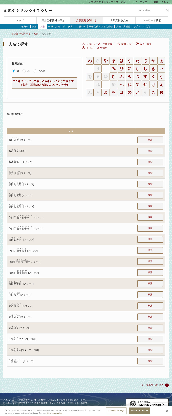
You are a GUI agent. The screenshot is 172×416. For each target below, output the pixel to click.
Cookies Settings (116, 413)
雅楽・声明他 (123, 26)
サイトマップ (139, 2)
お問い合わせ (161, 2)
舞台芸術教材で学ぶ (53, 20)
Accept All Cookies (139, 413)
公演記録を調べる (86, 20)
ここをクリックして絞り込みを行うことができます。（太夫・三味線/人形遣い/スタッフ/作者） (44, 83)
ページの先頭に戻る (152, 385)
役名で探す (146, 43)
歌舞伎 (25, 26)
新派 (34, 26)
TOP (5, 33)
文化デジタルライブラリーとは (108, 2)
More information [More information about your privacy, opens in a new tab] (54, 415)
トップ (20, 20)
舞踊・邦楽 (54, 26)
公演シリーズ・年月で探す (100, 43)
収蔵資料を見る (119, 20)
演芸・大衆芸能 (142, 26)
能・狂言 (68, 26)
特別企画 (81, 26)
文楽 (42, 26)
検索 (150, 139)
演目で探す (127, 43)
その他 (41, 71)
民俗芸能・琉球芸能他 (101, 26)
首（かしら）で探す (96, 48)
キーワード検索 (152, 20)
